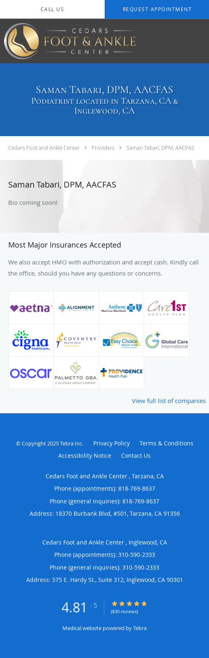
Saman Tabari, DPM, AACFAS (160, 147)
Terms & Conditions (166, 443)
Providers (103, 147)
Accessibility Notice (84, 455)
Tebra (140, 628)
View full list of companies (169, 400)
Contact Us (136, 455)
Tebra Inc (71, 443)
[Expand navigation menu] (198, 41)
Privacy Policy (111, 443)
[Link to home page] (94, 41)
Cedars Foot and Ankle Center (44, 147)
